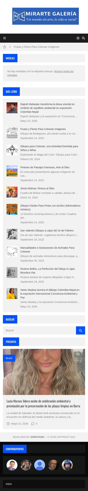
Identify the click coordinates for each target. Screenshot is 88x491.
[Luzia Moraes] (25, 465)
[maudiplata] (67, 465)
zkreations (37, 437)
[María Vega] (39, 465)
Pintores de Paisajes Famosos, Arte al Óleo (44, 167)
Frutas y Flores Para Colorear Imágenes (36, 46)
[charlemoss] (53, 465)
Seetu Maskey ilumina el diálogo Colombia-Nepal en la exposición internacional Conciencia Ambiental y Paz (49, 293)
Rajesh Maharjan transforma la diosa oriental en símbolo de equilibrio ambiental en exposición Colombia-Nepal (47, 108)
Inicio (9, 483)
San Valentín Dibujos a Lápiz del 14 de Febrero (47, 230)
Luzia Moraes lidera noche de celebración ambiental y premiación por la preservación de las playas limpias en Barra (43, 403)
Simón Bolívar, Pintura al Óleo (37, 188)
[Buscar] (83, 38)
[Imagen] (44, 372)
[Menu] (4, 38)
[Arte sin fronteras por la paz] (12, 465)
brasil (9, 358)
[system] (78, 38)
